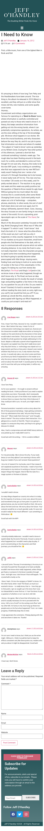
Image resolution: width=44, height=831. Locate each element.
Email (3, 723)
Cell (29, 270)
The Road (15, 270)
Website (4, 732)
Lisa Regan (11, 317)
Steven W (10, 378)
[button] (22, 28)
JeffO (9, 558)
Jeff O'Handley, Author (22, 3)
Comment (6, 684)
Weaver (10, 448)
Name (3, 714)
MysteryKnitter (12, 654)
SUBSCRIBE (31, 797)
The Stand (32, 217)
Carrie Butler (12, 486)
